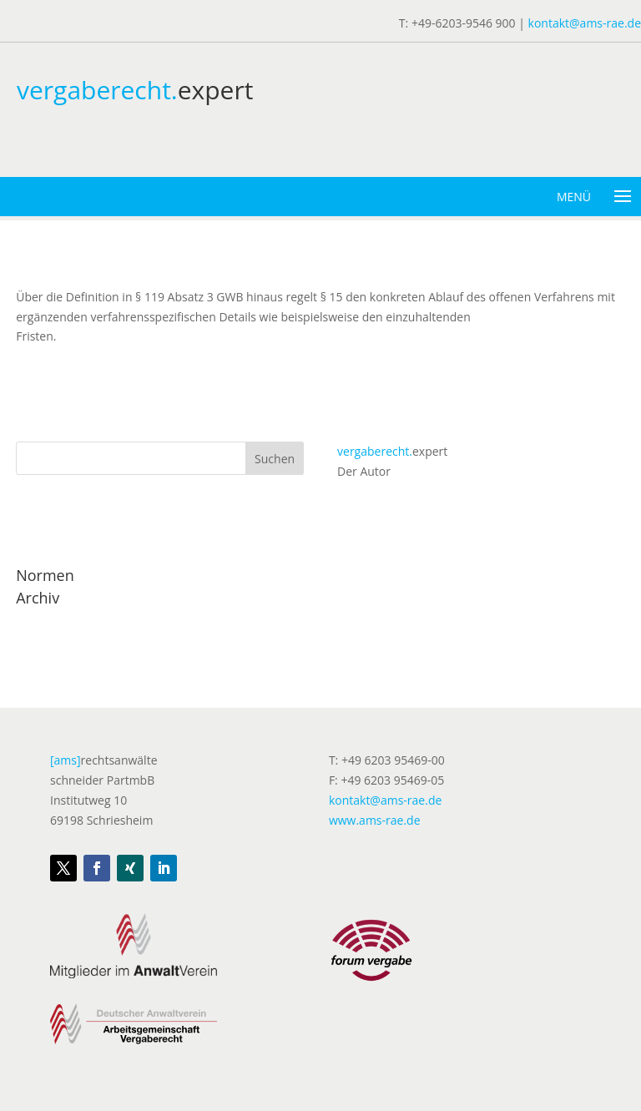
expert (392, 451)
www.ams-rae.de (375, 820)
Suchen (275, 459)
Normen (45, 575)
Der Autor (364, 471)
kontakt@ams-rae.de (584, 23)
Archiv (37, 598)
